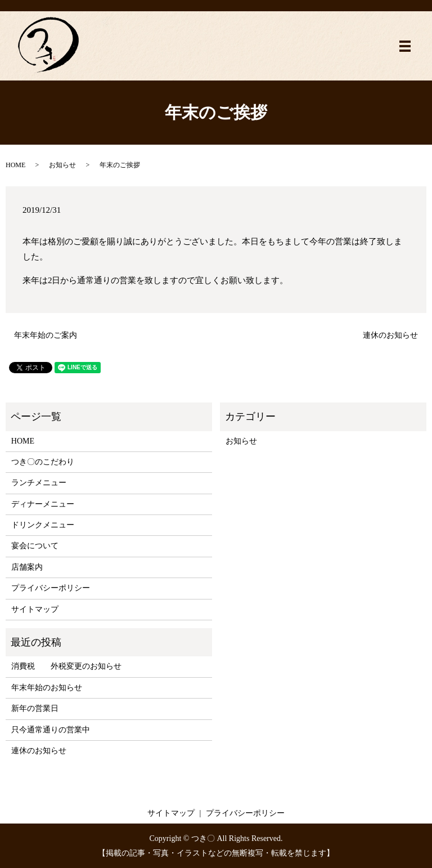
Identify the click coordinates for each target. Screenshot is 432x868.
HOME (15, 165)
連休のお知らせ (390, 335)
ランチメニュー (38, 482)
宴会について (34, 546)
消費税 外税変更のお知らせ (66, 666)
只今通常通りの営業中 (50, 730)
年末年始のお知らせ (46, 687)
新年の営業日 (34, 708)
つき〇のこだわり (42, 462)
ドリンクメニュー (42, 525)
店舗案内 (27, 567)
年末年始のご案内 (45, 335)
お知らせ (62, 165)
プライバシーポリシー (50, 588)
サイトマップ (34, 609)
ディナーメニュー (42, 504)
